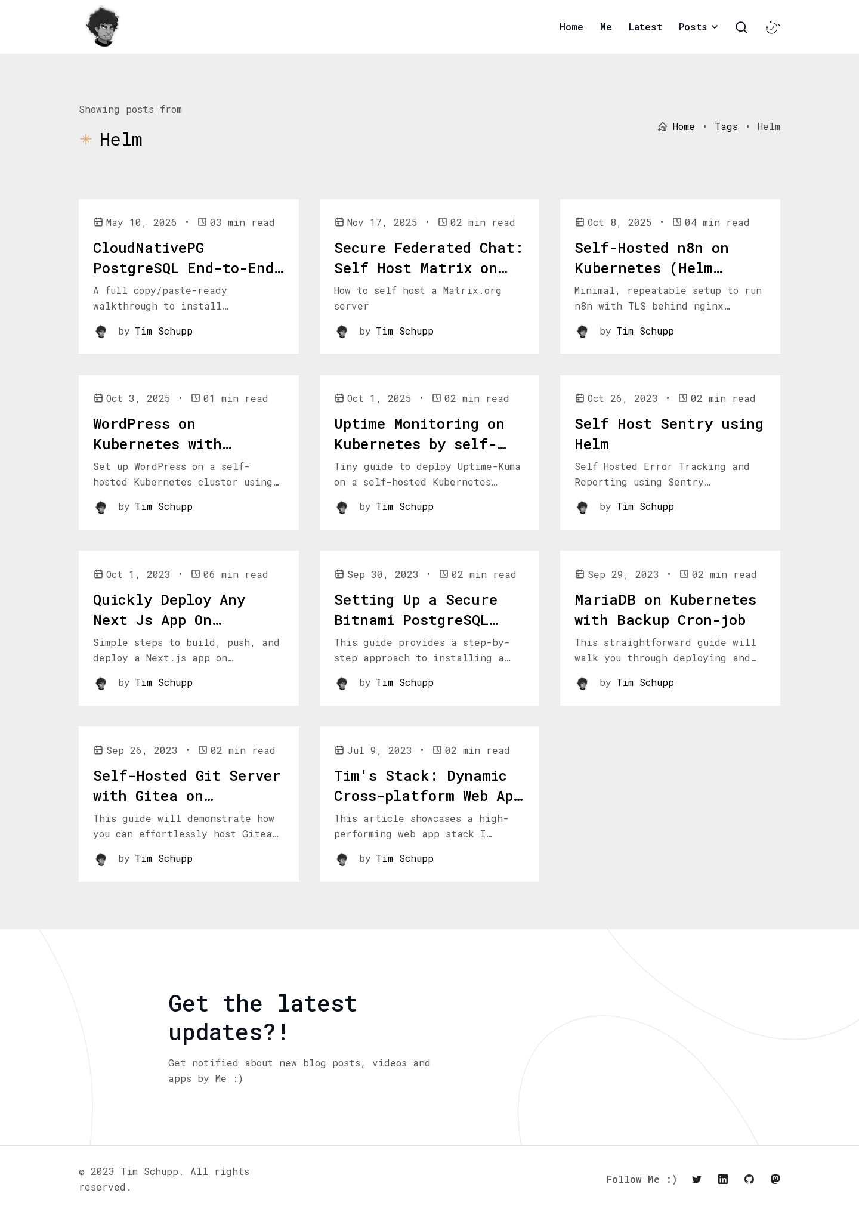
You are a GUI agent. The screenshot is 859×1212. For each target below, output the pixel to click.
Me (606, 26)
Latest (645, 26)
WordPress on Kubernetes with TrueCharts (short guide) (167, 453)
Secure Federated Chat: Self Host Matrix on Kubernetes (429, 267)
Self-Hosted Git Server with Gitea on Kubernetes (187, 795)
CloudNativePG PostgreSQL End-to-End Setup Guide (183, 267)
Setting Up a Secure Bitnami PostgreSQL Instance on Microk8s (419, 619)
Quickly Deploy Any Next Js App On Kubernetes (169, 619)
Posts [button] (693, 26)
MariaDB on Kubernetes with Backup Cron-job (665, 609)
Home (571, 26)
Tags (726, 126)
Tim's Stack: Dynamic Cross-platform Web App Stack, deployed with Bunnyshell (427, 805)
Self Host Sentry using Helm (669, 433)
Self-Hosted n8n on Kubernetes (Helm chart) (651, 267)
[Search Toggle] (741, 27)
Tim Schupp (164, 330)
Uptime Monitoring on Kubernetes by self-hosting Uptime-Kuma (419, 443)
